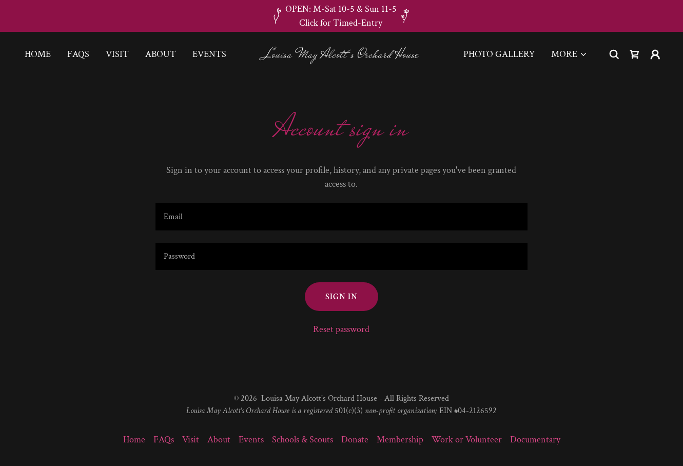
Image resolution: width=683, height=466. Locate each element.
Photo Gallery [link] (499, 54)
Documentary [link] (535, 439)
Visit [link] (117, 54)
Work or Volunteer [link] (467, 439)
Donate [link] (354, 439)
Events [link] (209, 54)
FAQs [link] (78, 54)
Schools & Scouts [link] (302, 439)
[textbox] (341, 216)
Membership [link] (400, 439)
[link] (341, 55)
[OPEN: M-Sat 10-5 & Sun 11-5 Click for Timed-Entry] (341, 16)
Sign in (341, 297)
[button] (569, 54)
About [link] (160, 54)
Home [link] (38, 54)
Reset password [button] (341, 329)
